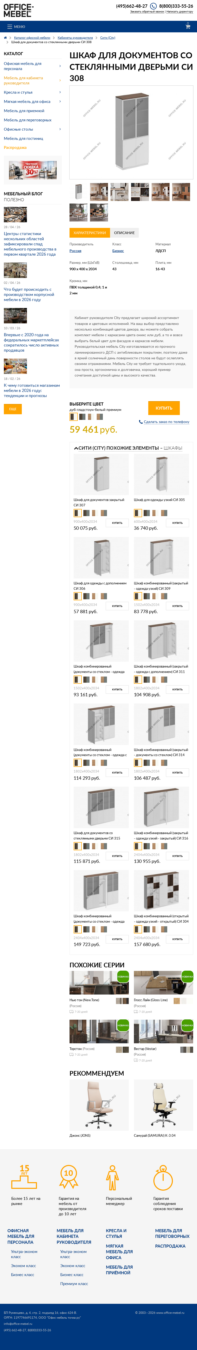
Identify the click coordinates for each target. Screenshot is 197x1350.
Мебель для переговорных (27, 119)
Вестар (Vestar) (145, 1048)
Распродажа (15, 147)
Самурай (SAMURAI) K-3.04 (155, 1135)
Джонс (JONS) (80, 1135)
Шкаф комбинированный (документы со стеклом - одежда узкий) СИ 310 (99, 671)
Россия (75, 250)
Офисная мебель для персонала (22, 66)
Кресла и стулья (18, 92)
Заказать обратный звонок (147, 11)
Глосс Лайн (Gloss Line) (151, 1000)
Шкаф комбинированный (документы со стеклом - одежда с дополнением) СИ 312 (100, 755)
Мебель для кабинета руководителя (23, 80)
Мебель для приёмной (119, 1270)
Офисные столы (18, 129)
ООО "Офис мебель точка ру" (59, 1317)
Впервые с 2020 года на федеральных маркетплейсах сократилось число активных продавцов (31, 342)
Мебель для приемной (24, 110)
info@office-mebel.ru (18, 1324)
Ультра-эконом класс (24, 1254)
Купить (164, 408)
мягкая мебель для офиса (119, 1251)
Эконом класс (23, 1265)
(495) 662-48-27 (15, 1330)
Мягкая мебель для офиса (27, 101)
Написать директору (179, 11)
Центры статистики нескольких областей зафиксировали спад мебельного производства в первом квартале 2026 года (30, 244)
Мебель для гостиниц (23, 138)
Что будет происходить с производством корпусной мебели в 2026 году (29, 294)
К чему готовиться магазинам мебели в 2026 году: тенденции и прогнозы (32, 390)
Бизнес (118, 250)
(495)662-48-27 (131, 6)
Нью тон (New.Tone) (84, 1000)
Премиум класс (74, 1283)
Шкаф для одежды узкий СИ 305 (159, 499)
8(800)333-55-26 (176, 6)
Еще (12, 409)
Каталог (13, 53)
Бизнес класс (22, 1274)
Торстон (76, 1048)
